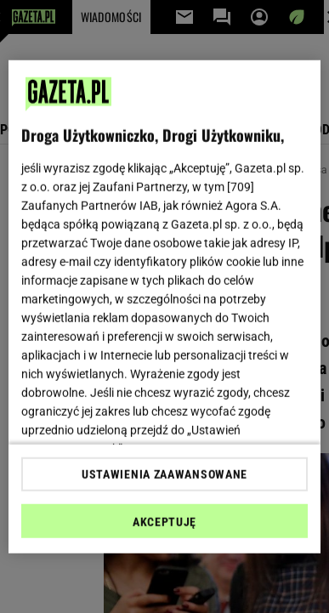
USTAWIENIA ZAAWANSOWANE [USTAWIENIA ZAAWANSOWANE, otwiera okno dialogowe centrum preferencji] (164, 474)
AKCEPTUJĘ (164, 522)
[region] (165, 306)
